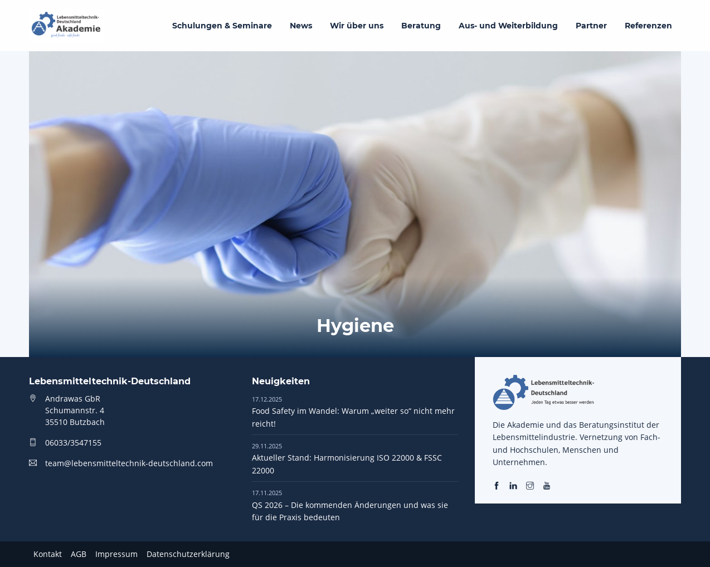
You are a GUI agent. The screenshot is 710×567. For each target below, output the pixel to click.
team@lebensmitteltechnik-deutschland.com (129, 463)
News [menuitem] (301, 26)
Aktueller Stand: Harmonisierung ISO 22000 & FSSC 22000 (347, 458)
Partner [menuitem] (591, 26)
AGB (78, 554)
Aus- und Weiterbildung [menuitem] (508, 26)
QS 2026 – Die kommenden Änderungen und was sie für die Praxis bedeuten (350, 505)
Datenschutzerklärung (188, 554)
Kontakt (47, 554)
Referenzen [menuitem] (648, 26)
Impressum (116, 554)
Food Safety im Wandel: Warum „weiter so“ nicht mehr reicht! (353, 411)
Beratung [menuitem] (421, 26)
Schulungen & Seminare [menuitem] (222, 26)
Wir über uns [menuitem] (356, 26)
